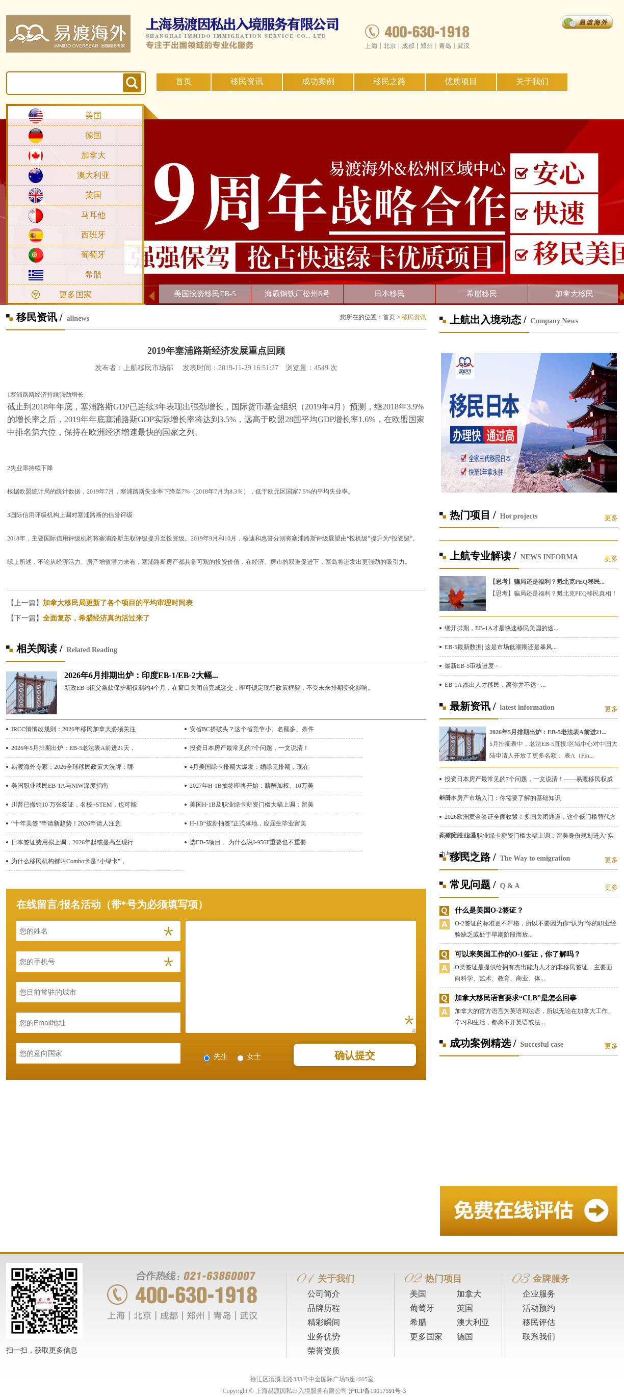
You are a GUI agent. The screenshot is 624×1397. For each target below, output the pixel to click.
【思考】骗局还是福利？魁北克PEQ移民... (547, 581)
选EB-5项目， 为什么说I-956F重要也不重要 (248, 842)
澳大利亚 (93, 175)
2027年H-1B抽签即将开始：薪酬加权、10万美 (252, 785)
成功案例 (318, 81)
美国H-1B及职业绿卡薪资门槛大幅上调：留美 (252, 804)
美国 (93, 115)
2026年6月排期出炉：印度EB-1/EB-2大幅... (141, 675)
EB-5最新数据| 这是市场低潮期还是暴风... (501, 647)
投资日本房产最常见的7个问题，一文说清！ (249, 748)
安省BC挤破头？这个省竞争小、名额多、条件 (252, 729)
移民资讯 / (39, 317)
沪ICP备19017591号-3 (377, 1390)
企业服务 (539, 1293)
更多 (611, 518)
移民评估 (539, 1322)
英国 (93, 195)
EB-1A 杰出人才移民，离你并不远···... (495, 684)
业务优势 (323, 1336)
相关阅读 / (39, 648)
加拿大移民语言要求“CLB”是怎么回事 (516, 998)
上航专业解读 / (483, 555)
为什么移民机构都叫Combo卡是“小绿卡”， (68, 861)
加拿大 (93, 155)
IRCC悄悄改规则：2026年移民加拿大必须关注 (73, 729)
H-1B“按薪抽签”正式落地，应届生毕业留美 (248, 823)
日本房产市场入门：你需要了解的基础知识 (503, 797)
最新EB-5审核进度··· (472, 665)
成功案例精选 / (483, 1043)
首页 (183, 81)
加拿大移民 (574, 294)
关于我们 (532, 81)
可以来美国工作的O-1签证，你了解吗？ (518, 954)
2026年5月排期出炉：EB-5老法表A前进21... (548, 732)
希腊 (93, 274)
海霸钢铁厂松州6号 (297, 294)
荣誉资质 (323, 1351)
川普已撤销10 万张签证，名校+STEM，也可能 (74, 804)
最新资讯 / (473, 706)
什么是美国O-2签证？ (489, 910)
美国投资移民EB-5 (205, 294)
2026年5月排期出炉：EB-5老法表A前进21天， (73, 748)
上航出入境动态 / (488, 319)
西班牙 (93, 234)
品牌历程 (323, 1308)
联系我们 (539, 1336)
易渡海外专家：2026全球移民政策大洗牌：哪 (72, 766)
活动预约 (539, 1308)
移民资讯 (246, 81)
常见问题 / (473, 884)
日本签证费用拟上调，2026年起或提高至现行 (72, 842)
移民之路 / (473, 857)
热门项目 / (473, 515)
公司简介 (323, 1293)
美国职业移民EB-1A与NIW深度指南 (59, 785)
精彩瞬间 (323, 1322)
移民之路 (389, 81)
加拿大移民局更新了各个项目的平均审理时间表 (118, 603)
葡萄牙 (93, 254)
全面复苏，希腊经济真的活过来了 (96, 618)
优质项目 (461, 81)
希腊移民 (481, 294)
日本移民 (389, 294)
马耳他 (93, 215)
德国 (93, 135)
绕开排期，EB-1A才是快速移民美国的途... (501, 628)
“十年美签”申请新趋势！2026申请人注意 (66, 823)
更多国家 (75, 294)
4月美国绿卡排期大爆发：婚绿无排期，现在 (249, 766)
